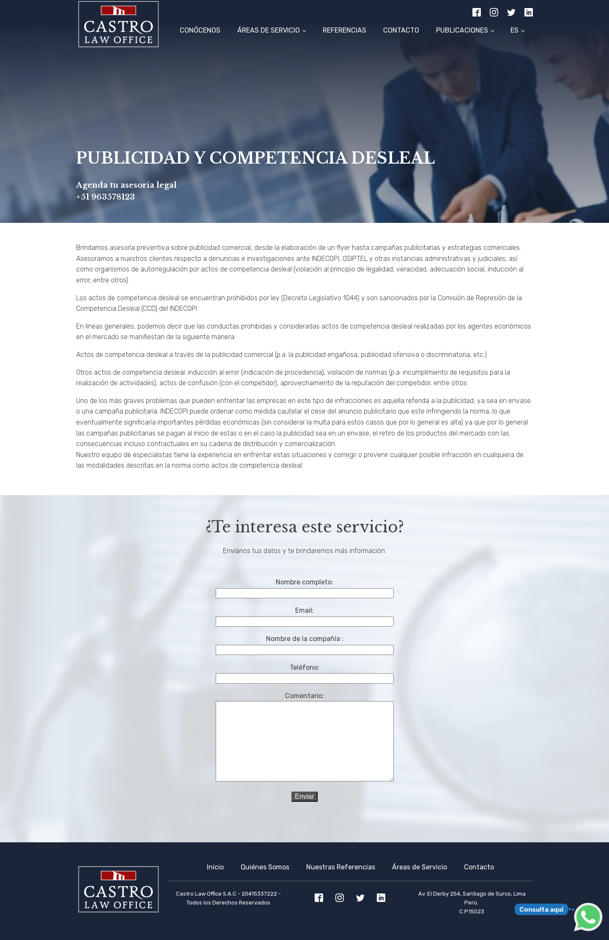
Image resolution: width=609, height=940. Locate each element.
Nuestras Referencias (340, 867)
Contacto (401, 30)
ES (514, 30)
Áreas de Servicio (268, 30)
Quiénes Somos (265, 867)
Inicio (215, 867)
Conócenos (200, 30)
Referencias (344, 30)
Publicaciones (462, 30)
